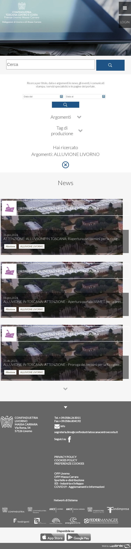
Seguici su (63, 439)
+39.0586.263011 (70, 417)
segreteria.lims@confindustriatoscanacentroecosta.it (86, 432)
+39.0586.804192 (70, 421)
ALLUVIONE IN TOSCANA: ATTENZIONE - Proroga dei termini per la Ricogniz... (62, 363)
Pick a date (61, 96)
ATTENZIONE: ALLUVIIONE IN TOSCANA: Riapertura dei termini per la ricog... (61, 237)
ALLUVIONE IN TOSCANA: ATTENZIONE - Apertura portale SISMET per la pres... (63, 300)
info (59, 426)
